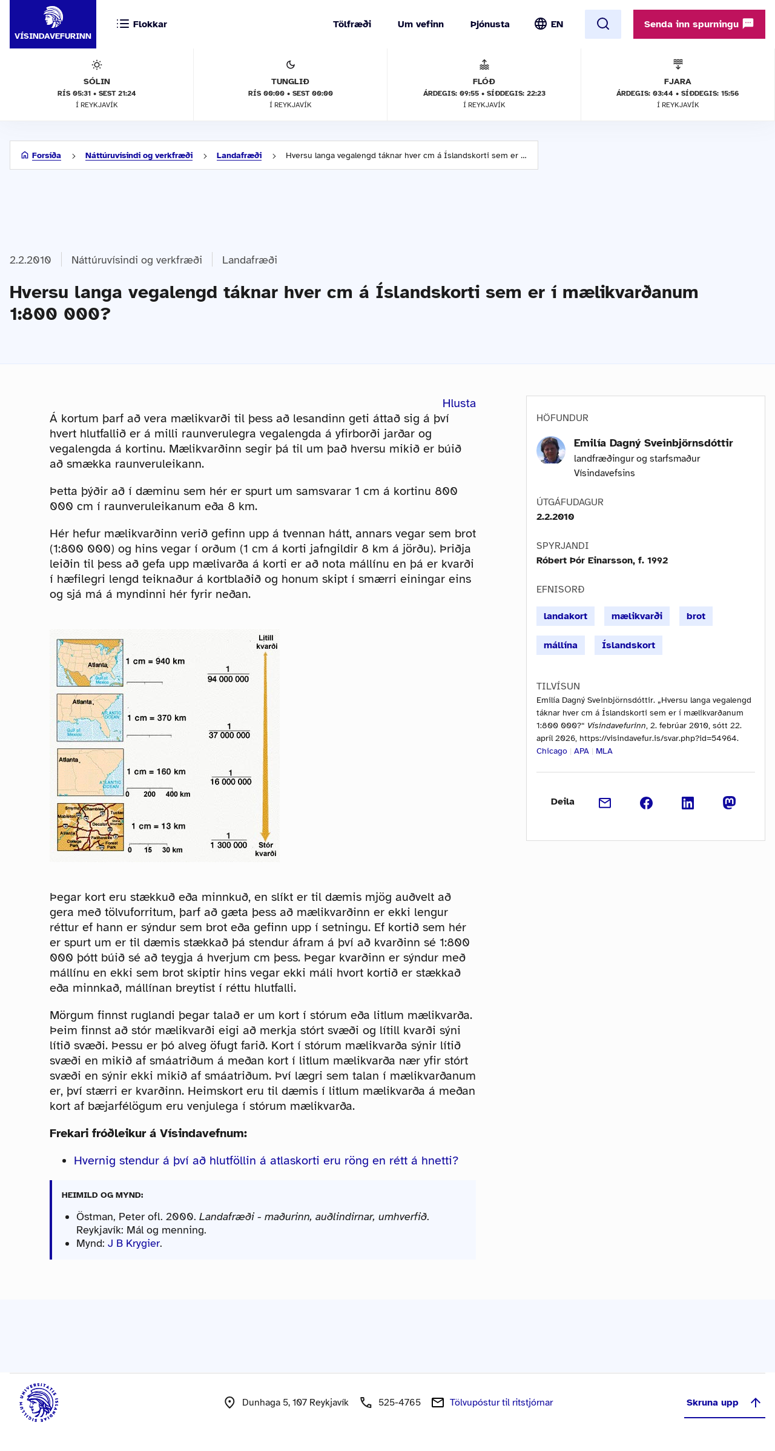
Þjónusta (490, 24)
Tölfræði (352, 24)
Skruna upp (725, 1402)
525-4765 (399, 1402)
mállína (561, 645)
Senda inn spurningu (699, 23)
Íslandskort (628, 645)
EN (557, 24)
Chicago (551, 751)
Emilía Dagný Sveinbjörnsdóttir (653, 443)
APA (581, 751)
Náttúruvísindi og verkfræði (139, 155)
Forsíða (46, 155)
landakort (565, 616)
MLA (604, 751)
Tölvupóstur (501, 1402)
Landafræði (239, 155)
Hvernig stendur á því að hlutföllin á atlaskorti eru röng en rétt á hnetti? (266, 1160)
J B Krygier (134, 1243)
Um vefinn (421, 24)
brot (696, 616)
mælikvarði (637, 616)
